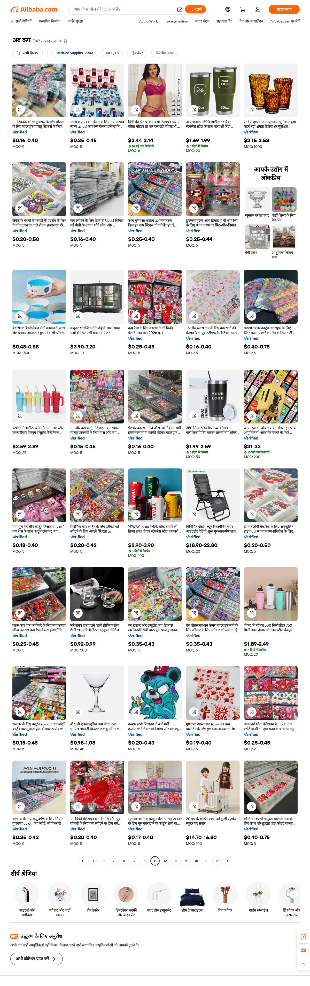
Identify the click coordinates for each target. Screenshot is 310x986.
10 (144, 861)
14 (186, 861)
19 (217, 861)
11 (155, 861)
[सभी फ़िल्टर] (27, 53)
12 (165, 861)
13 (175, 861)
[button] (180, 9)
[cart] (243, 10)
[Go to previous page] (82, 861)
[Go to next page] (227, 861)
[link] (303, 937)
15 (196, 861)
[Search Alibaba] (123, 9)
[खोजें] (195, 9)
